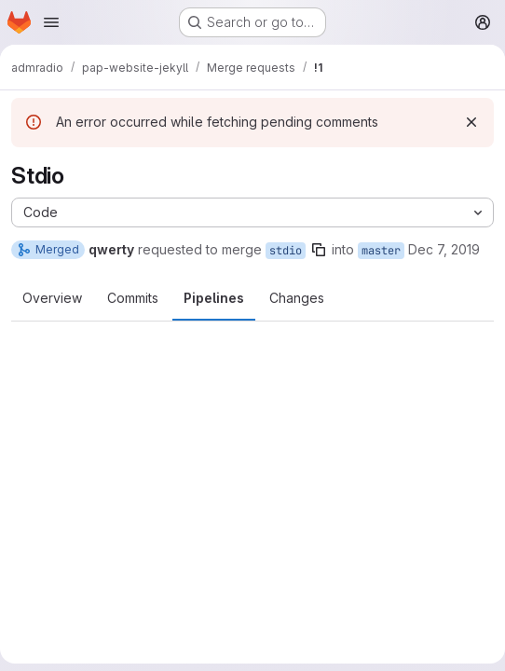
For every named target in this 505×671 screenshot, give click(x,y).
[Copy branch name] (318, 250)
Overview (52, 298)
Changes (296, 298)
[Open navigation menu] (51, 22)
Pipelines (214, 298)
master (381, 250)
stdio (285, 250)
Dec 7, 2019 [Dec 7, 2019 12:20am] (444, 249)
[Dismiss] (471, 122)
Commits (132, 298)
